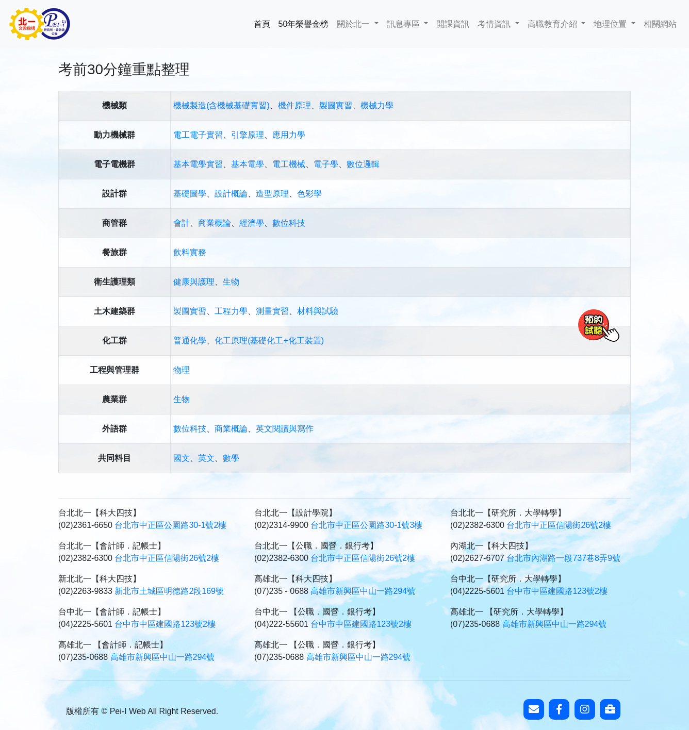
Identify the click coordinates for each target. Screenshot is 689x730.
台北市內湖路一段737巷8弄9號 (563, 558)
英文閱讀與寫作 (285, 428)
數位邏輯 (363, 164)
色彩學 (309, 193)
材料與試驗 (317, 311)
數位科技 (288, 223)
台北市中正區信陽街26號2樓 (558, 525)
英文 (206, 458)
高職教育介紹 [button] (553, 24)
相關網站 (660, 24)
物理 (181, 370)
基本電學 (247, 164)
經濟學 (251, 223)
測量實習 (272, 311)
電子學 (326, 164)
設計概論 (231, 193)
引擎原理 (247, 134)
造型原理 (272, 193)
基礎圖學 (189, 193)
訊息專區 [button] (404, 24)
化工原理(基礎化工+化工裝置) (269, 340)
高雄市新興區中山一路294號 (362, 591)
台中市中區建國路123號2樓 (557, 591)
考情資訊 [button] (495, 24)
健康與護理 (194, 281)
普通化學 (189, 340)
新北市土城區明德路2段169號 (169, 591)
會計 (181, 223)
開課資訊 (452, 24)
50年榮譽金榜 (303, 23)
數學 (231, 458)
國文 (181, 458)
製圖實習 (335, 105)
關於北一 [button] (354, 24)
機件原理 (294, 105)
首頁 (264, 23)
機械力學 (376, 105)
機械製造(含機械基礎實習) (221, 105)
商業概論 (214, 223)
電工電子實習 (198, 134)
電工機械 (288, 164)
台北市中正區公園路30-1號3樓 (366, 525)
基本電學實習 (198, 164)
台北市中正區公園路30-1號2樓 (170, 525)
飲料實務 (189, 252)
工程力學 (231, 311)
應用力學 (288, 134)
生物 (231, 281)
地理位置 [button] (611, 24)
